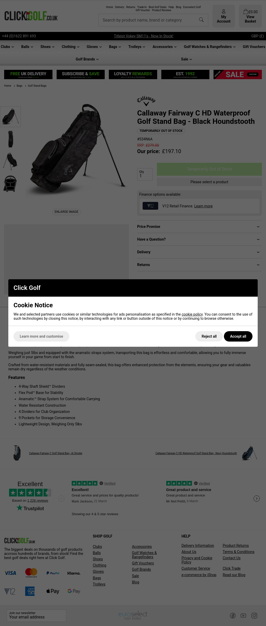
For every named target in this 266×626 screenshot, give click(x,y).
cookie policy (192, 314)
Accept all (238, 336)
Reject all (209, 336)
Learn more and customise (41, 336)
